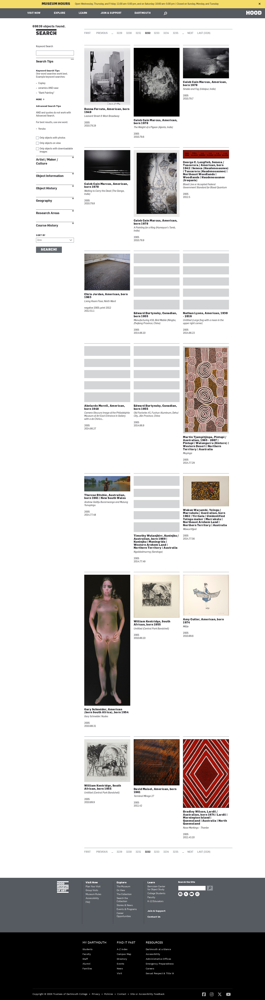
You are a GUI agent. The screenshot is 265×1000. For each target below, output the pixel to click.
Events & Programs (127, 909)
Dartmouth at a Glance (158, 949)
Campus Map (124, 954)
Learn (83, 13)
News (120, 968)
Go (210, 888)
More (39, 100)
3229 (119, 33)
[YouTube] (228, 994)
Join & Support (111, 13)
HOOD (254, 12)
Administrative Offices (158, 958)
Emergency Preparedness (160, 963)
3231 (138, 33)
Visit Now (33, 13)
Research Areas (47, 213)
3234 (166, 33)
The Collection (124, 894)
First (87, 33)
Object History (46, 188)
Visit (119, 973)
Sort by (40, 235)
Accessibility (92, 898)
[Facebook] (204, 994)
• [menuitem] (89, 994)
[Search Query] (192, 888)
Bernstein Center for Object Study (156, 888)
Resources (154, 942)
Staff (85, 958)
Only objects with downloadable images (56, 150)
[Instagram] (211, 994)
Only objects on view (50, 143)
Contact (121, 994)
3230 (129, 33)
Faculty (151, 897)
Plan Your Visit (93, 886)
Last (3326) (203, 33)
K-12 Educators (155, 901)
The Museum (123, 886)
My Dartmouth (94, 942)
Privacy (96, 994)
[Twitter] (220, 994)
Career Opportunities (124, 915)
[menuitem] (95, 956)
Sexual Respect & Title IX (160, 973)
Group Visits (92, 890)
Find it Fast (126, 942)
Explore (59, 13)
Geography (44, 201)
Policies (108, 994)
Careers (150, 968)
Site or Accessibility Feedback (147, 994)
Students (88, 949)
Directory (122, 958)
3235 (175, 33)
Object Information (50, 176)
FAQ (88, 902)
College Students (156, 893)
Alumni (87, 963)
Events (120, 963)
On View (121, 890)
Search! (49, 249)
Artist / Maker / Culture (47, 161)
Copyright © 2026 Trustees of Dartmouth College (60, 994)
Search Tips (44, 61)
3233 (156, 33)
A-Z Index (122, 949)
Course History (47, 225)
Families (87, 968)
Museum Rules (93, 894)
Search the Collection (122, 900)
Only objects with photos (52, 138)
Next (190, 33)
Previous (102, 33)
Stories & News (125, 905)
